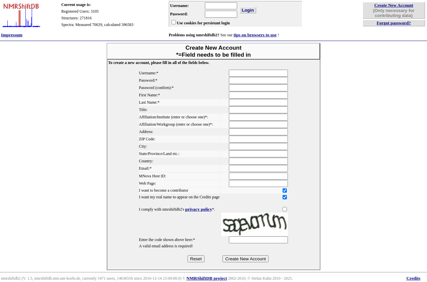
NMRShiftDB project (206, 278)
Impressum (11, 34)
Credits (413, 278)
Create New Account (393, 5)
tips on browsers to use (255, 34)
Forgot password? (394, 22)
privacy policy (198, 209)
